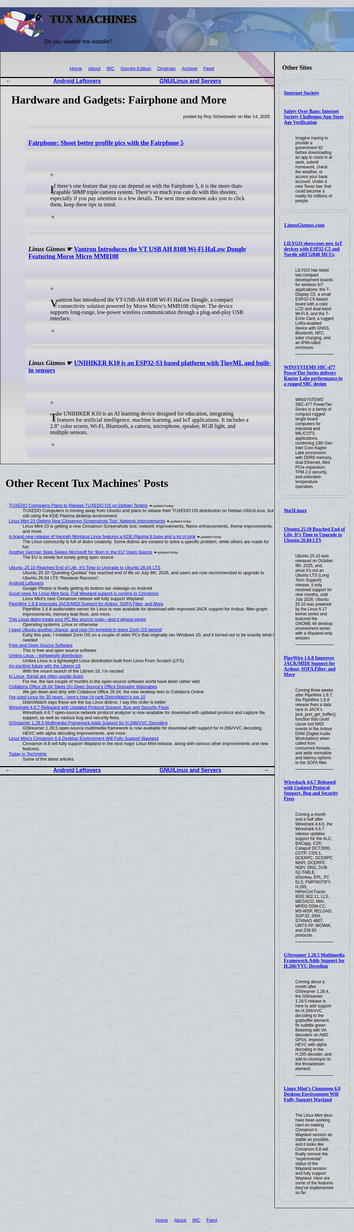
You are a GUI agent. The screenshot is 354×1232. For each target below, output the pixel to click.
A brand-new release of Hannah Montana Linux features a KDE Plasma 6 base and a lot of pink (102, 536)
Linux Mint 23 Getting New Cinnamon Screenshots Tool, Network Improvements (87, 521)
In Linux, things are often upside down (46, 676)
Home (75, 68)
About (94, 68)
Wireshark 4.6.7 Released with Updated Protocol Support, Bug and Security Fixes (311, 790)
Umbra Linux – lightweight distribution (46, 655)
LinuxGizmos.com (304, 225)
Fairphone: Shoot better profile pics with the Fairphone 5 (106, 142)
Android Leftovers (77, 81)
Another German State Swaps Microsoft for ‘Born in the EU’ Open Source (80, 552)
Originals (166, 68)
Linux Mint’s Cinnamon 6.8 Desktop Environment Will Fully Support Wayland (312, 1094)
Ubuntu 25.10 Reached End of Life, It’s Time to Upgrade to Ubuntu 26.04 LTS (314, 535)
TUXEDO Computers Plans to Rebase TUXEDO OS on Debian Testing (78, 505)
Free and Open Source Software (41, 645)
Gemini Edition (136, 68)
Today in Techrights (28, 753)
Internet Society (301, 93)
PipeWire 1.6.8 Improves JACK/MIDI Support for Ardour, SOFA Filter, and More (309, 666)
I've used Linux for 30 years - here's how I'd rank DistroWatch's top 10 (77, 697)
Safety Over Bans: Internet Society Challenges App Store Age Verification (314, 117)
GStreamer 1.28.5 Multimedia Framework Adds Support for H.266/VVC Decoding (314, 960)
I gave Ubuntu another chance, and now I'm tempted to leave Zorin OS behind (85, 629)
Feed (208, 68)
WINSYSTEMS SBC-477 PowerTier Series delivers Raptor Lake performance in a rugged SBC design (313, 376)
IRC (110, 68)
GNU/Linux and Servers (190, 81)
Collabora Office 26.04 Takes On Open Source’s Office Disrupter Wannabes (83, 686)
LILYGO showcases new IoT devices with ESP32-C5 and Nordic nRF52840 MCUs (313, 249)
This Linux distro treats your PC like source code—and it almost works (77, 619)
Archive (189, 68)
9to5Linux (295, 510)
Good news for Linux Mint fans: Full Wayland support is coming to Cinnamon (84, 593)
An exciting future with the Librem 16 (45, 665)
